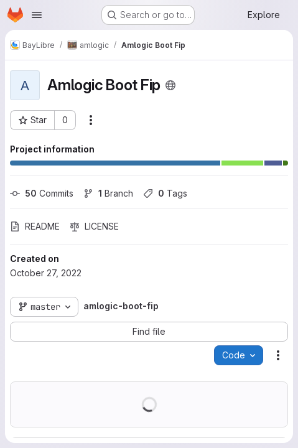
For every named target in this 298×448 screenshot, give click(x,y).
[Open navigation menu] (37, 15)
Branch (108, 193)
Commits (41, 193)
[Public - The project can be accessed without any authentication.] (170, 85)
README (35, 226)
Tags (165, 193)
